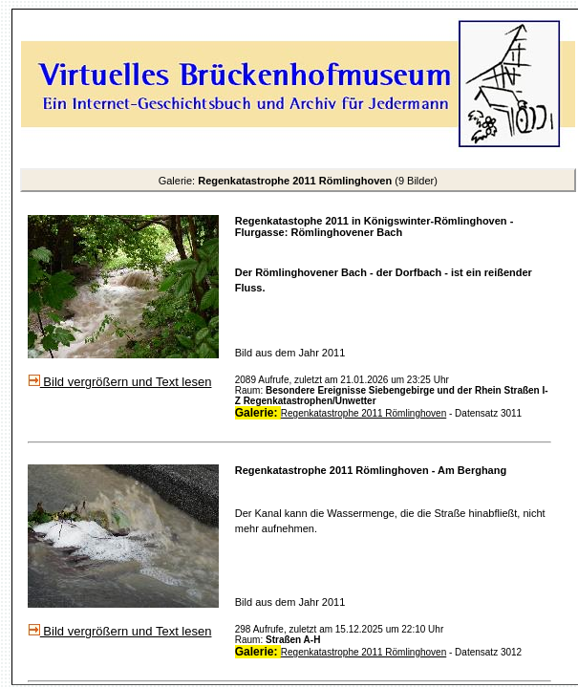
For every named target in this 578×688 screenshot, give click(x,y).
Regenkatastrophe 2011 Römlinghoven (363, 413)
